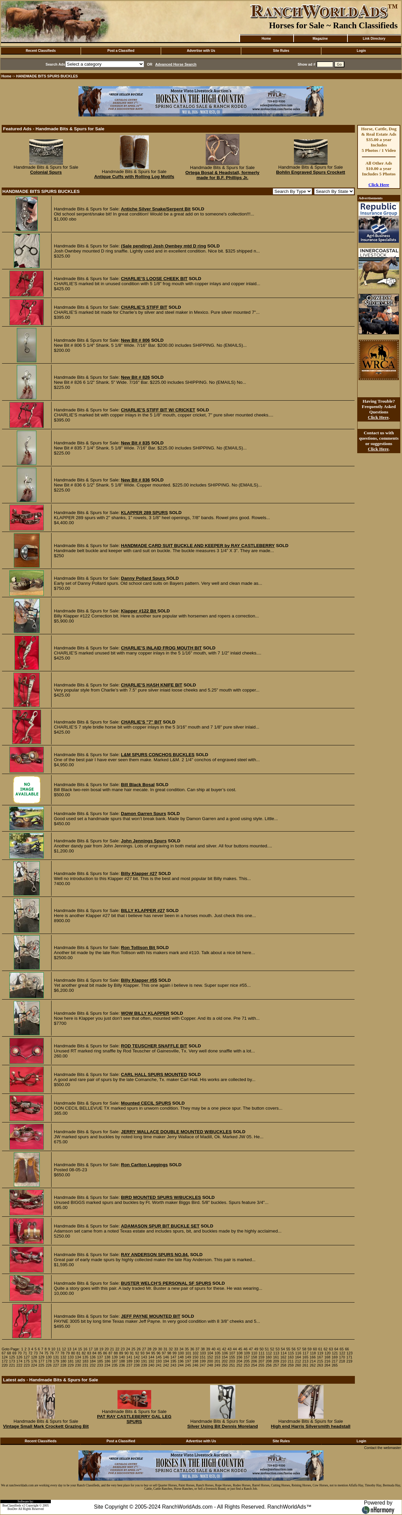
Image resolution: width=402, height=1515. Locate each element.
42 (224, 1349)
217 (335, 1361)
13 (69, 1349)
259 (291, 1365)
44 (235, 1349)
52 (272, 1349)
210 (283, 1361)
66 (347, 1349)
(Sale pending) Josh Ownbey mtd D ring (163, 245)
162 (283, 1357)
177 (41, 1361)
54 (283, 1349)
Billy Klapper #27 (139, 873)
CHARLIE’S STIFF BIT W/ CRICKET (158, 409)
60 (315, 1349)
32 (171, 1349)
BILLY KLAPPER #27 (143, 910)
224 (34, 1365)
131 (56, 1357)
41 (219, 1349)
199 (203, 1361)
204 (239, 1361)
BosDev (12, 1509)
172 (5, 1361)
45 (240, 1349)
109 (247, 1353)
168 (327, 1357)
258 (283, 1365)
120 (328, 1353)
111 (262, 1353)
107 (232, 1353)
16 (85, 1349)
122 (342, 1353)
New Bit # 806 (135, 340)
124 (5, 1357)
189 (129, 1361)
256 (269, 1365)
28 (149, 1349)
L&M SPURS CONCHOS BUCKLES (157, 754)
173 (12, 1361)
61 (320, 1349)
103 (203, 1353)
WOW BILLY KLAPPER (145, 1013)
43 (230, 1349)
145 (159, 1357)
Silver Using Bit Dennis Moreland (222, 1426)
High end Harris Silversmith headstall (310, 1426)
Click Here (378, 184)
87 (110, 1353)
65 (342, 1349)
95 (153, 1353)
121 (335, 1353)
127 (27, 1357)
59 (310, 1349)
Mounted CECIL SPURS (146, 1103)
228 (63, 1365)
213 (305, 1361)
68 (9, 1353)
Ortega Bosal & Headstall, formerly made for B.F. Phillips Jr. (223, 175)
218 (342, 1361)
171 (349, 1357)
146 (166, 1357)
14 (75, 1349)
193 (159, 1361)
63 (331, 1349)
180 (63, 1361)
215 (320, 1361)
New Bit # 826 (135, 377)
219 (349, 1361)
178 (49, 1361)
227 (56, 1365)
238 (137, 1365)
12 (64, 1349)
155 (232, 1357)
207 (261, 1361)
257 (276, 1365)
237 (129, 1365)
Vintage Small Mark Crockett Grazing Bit (46, 1426)
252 (239, 1365)
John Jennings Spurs (144, 840)
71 (25, 1353)
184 (93, 1361)
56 (294, 1349)
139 (115, 1357)
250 (225, 1365)
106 (225, 1353)
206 (254, 1361)
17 (91, 1349)
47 (251, 1349)
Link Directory (374, 38)
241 (159, 1365)
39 (208, 1349)
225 (41, 1365)
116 (298, 1353)
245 (188, 1365)
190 (137, 1361)
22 (117, 1349)
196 (181, 1361)
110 (254, 1353)
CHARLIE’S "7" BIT (141, 722)
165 (305, 1357)
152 (210, 1357)
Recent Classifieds (41, 51)
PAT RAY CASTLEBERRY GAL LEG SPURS (134, 1419)
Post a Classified (120, 51)
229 (71, 1365)
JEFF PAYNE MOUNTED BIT (150, 1316)
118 (313, 1353)
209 (276, 1361)
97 (164, 1353)
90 (127, 1353)
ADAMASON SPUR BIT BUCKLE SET (160, 1225)
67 (4, 1353)
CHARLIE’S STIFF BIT (144, 307)
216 (327, 1361)
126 (19, 1357)
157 (247, 1357)
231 (85, 1365)
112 (269, 1353)
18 (96, 1349)
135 (85, 1357)
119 (320, 1353)
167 (320, 1357)
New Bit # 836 (135, 479)
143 (144, 1357)
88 (116, 1353)
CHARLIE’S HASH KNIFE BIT (151, 684)
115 (291, 1353)
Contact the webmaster (382, 1448)
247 (203, 1365)
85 (100, 1353)
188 (122, 1361)
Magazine (320, 38)
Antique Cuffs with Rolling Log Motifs (134, 176)
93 (142, 1353)
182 (78, 1361)
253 (247, 1365)
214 (313, 1361)
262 (313, 1365)
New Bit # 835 (135, 442)
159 (261, 1357)
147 (173, 1357)
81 (78, 1353)
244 (181, 1365)
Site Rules (281, 51)
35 (187, 1349)
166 (313, 1357)
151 (203, 1357)
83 (89, 1353)
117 (306, 1353)
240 (151, 1365)
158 (254, 1357)
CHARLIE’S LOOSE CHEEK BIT (154, 278)
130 (49, 1357)
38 (203, 1349)
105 (217, 1353)
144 (151, 1357)
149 (188, 1357)
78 (62, 1353)
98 (169, 1353)
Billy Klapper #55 (139, 980)
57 (299, 1349)
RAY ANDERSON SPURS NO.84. (155, 1254)
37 (198, 1349)
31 (165, 1349)
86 (105, 1353)
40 (213, 1349)
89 (121, 1353)
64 (336, 1349)
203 (232, 1361)
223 (27, 1365)
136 (93, 1357)
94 (148, 1353)
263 (320, 1365)
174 (19, 1361)
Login (361, 51)
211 (291, 1361)
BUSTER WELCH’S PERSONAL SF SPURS (166, 1283)
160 (269, 1357)
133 (71, 1357)
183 (85, 1361)
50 (262, 1349)
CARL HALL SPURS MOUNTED (154, 1074)
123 (349, 1353)
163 (291, 1357)
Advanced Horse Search (176, 64)
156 (239, 1357)
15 (80, 1349)
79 (68, 1353)
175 (27, 1361)
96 (159, 1353)
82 (84, 1353)
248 (210, 1365)
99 (175, 1353)
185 (100, 1361)
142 (137, 1357)
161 (276, 1357)
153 (217, 1357)
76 (52, 1353)
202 (225, 1361)
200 (210, 1361)
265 (335, 1365)
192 (151, 1361)
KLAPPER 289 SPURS (144, 512)
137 (100, 1357)
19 (101, 1349)
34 (181, 1349)
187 (115, 1361)
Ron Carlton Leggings (144, 1164)
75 (46, 1353)
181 (71, 1361)
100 (181, 1353)
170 (342, 1357)
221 (12, 1365)
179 (56, 1361)
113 (276, 1353)
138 (107, 1357)
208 (269, 1361)
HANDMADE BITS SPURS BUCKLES (47, 76)
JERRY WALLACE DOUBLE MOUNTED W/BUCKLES (176, 1131)
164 (298, 1357)
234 (107, 1365)
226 (49, 1365)
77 (57, 1353)
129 (41, 1357)
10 (53, 1349)
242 (166, 1365)
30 (160, 1349)
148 (181, 1357)
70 (20, 1353)
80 (73, 1353)
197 (188, 1361)
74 (41, 1353)
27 (144, 1349)
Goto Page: (11, 1349)
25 (133, 1349)
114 (283, 1353)
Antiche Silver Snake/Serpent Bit (156, 208)
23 (123, 1349)
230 (78, 1365)
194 (166, 1361)
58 (304, 1349)
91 (132, 1353)
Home (266, 38)
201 (217, 1361)
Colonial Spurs (46, 172)
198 (195, 1361)
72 (30, 1353)
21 (112, 1349)
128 (34, 1357)
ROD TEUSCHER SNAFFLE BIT (154, 1045)
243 (173, 1365)
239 (144, 1365)
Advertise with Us (201, 51)
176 (34, 1361)
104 (210, 1353)
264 (327, 1365)
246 (195, 1365)
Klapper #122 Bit (139, 610)
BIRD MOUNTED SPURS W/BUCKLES (161, 1197)
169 (335, 1357)
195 (173, 1361)
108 (240, 1353)
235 (115, 1365)
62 (326, 1349)
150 (195, 1357)
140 (122, 1357)
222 (19, 1365)
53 (277, 1349)
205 (247, 1361)
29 (155, 1349)
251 (232, 1365)
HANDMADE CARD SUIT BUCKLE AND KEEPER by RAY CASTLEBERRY (198, 545)
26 (139, 1349)
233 (100, 1365)
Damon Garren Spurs (143, 813)
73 (36, 1353)
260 (298, 1365)
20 (107, 1349)
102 (196, 1353)
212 (298, 1361)
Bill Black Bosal (138, 784)
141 (129, 1357)
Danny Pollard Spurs (143, 578)
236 (122, 1365)
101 (188, 1353)
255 (261, 1365)
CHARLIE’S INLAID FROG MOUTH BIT (161, 647)
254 (254, 1365)
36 (192, 1349)
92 (137, 1353)
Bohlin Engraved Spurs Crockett (310, 172)
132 (63, 1357)
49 (256, 1349)
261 (305, 1365)
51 (267, 1349)
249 (217, 1365)
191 (144, 1361)
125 (12, 1357)
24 (128, 1349)
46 (245, 1349)
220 (5, 1365)
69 (14, 1353)
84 (95, 1353)
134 (78, 1357)
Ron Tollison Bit (138, 947)
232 (93, 1365)
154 (225, 1357)
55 (288, 1349)
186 (107, 1361)
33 (176, 1349)
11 (59, 1349)
